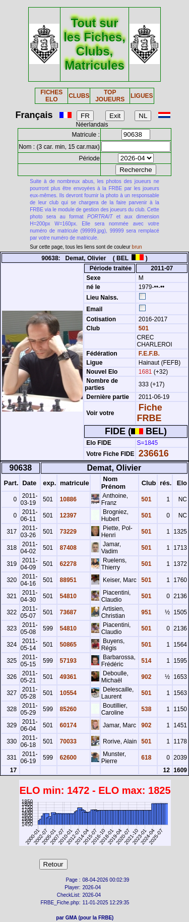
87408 (67, 547)
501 (142, 328)
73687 (67, 612)
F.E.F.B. (149, 353)
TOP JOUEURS (109, 96)
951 (145, 612)
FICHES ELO (51, 96)
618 (145, 757)
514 (145, 660)
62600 (67, 757)
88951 (67, 580)
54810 (67, 596)
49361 (67, 676)
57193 (67, 660)
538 (145, 709)
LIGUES (142, 95)
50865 (67, 644)
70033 (67, 741)
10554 (67, 693)
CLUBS (79, 95)
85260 (67, 709)
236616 (154, 453)
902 (145, 676)
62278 (67, 563)
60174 (67, 725)
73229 (67, 531)
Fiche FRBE (149, 412)
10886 (67, 499)
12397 (67, 515)
